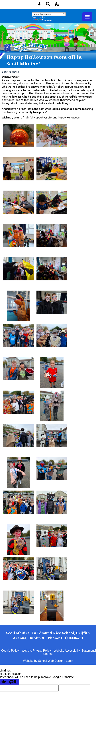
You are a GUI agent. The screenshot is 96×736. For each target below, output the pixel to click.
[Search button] (48, 5)
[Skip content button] (39, 5)
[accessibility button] (57, 5)
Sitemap (48, 653)
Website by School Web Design (43, 660)
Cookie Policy (10, 650)
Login (69, 660)
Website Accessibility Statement (74, 650)
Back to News (10, 71)
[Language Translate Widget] (49, 14)
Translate (42, 20)
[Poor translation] (13, 682)
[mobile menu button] (87, 16)
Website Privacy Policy (36, 650)
